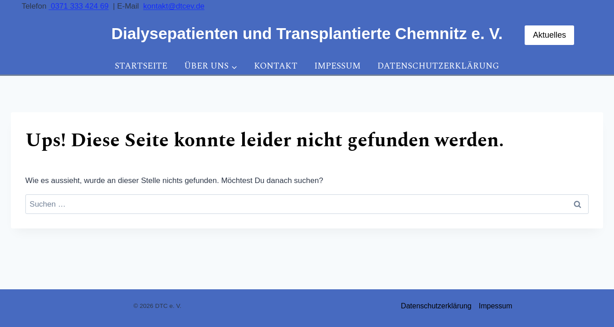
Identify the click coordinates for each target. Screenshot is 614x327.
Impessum (337, 66)
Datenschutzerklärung (438, 66)
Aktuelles (549, 35)
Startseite (141, 66)
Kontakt (275, 66)
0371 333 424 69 (78, 6)
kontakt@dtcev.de (174, 6)
